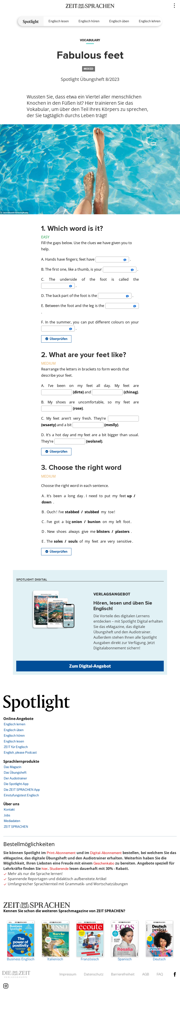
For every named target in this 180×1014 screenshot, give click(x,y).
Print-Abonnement (61, 852)
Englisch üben (119, 21)
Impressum (67, 974)
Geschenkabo (103, 863)
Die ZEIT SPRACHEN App (22, 789)
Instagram (5, 986)
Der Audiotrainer (15, 778)
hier (45, 868)
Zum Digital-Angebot (90, 666)
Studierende (59, 868)
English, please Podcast (20, 752)
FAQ (160, 974)
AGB (145, 974)
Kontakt (9, 809)
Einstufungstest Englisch (21, 795)
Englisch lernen (14, 724)
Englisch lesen (59, 21)
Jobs (7, 815)
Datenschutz (93, 974)
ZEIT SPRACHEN (16, 826)
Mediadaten (12, 821)
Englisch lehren (149, 21)
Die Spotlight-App (16, 784)
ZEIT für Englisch (16, 747)
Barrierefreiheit (123, 974)
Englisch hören (89, 21)
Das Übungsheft (15, 772)
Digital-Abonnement (106, 852)
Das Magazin (12, 767)
